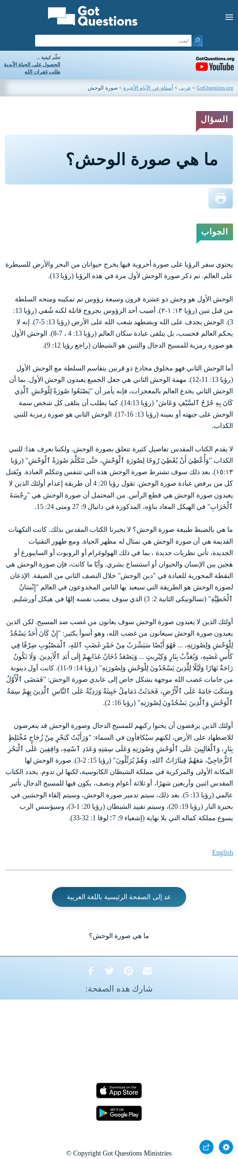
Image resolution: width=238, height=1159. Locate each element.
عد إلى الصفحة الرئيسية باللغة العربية (119, 897)
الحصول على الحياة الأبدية (32, 65)
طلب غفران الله (42, 72)
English (222, 852)
